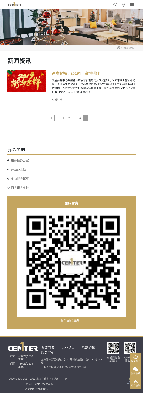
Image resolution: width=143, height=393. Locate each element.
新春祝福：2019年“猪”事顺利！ (78, 73)
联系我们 (48, 353)
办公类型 (68, 348)
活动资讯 (88, 348)
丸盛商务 (48, 348)
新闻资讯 (128, 47)
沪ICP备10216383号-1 (38, 389)
